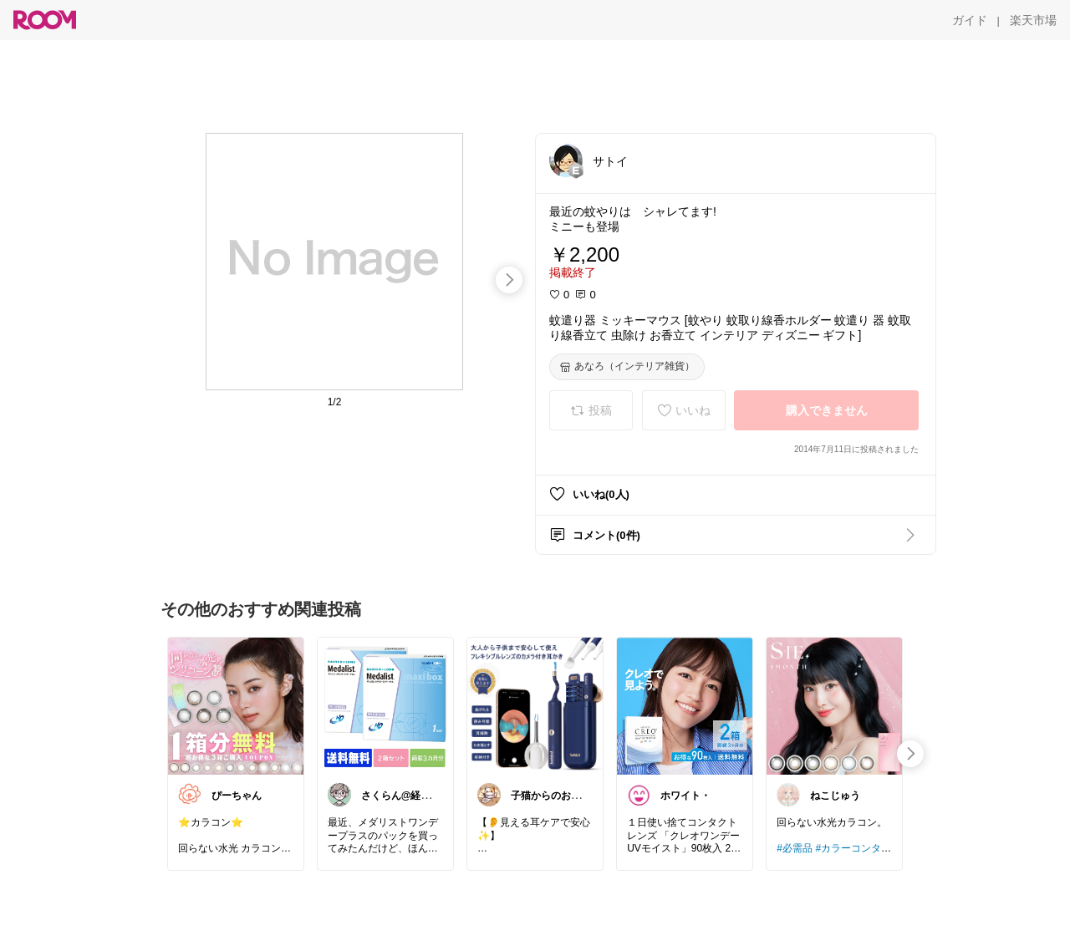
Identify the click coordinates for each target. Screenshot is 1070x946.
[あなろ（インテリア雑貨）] (627, 366)
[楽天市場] (1033, 20)
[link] (235, 705)
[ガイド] (969, 20)
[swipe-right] (509, 280)
